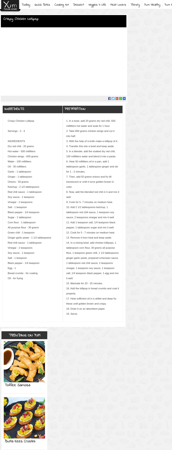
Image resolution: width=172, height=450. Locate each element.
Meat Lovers (118, 5)
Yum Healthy (152, 5)
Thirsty (135, 5)
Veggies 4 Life (97, 5)
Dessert (78, 5)
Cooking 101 (61, 5)
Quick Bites (42, 5)
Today (25, 5)
